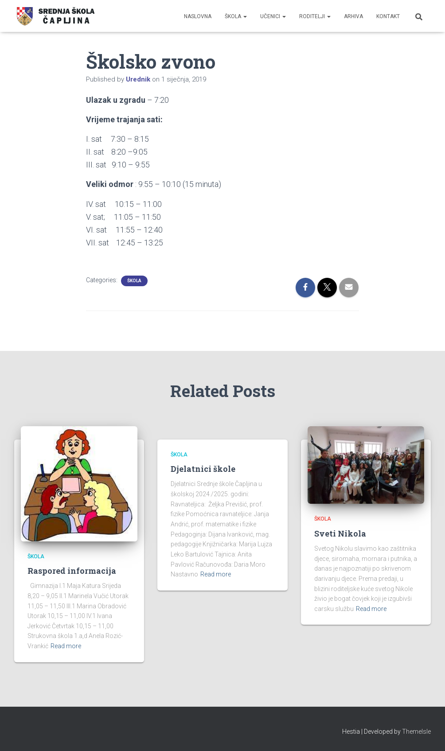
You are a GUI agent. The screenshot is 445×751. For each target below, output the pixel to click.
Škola (236, 16)
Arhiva (353, 16)
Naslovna (197, 16)
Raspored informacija (71, 570)
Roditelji (315, 16)
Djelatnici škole (203, 468)
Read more (66, 646)
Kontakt (388, 16)
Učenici (273, 16)
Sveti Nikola (340, 533)
